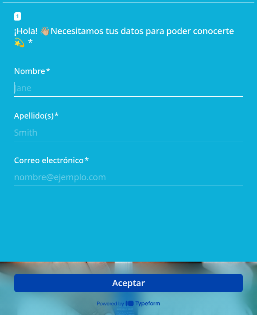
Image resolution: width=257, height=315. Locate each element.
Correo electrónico (51, 160)
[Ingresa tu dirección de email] (128, 177)
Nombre (32, 71)
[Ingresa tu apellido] (128, 132)
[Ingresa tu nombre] (128, 88)
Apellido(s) (36, 115)
